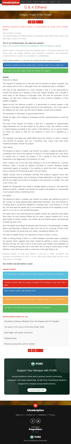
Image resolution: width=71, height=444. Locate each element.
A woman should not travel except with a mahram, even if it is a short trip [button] (33, 65)
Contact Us (31, 415)
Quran (29, 2)
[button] (59, 2)
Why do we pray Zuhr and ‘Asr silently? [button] (19, 344)
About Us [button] (44, 2)
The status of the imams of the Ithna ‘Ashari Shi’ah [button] (24, 327)
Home (23, 2)
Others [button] (52, 2)
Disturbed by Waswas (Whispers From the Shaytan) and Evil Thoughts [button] (31, 321)
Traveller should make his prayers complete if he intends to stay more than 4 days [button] (35, 283)
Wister (35, 432)
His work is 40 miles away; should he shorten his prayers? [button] (27, 71)
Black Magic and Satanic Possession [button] (18, 332)
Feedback (42, 415)
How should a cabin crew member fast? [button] (20, 291)
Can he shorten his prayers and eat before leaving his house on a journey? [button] (34, 274)
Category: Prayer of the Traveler (36, 15)
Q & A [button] (36, 2)
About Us (20, 415)
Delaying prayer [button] (10, 338)
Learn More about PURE (37, 390)
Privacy (52, 415)
